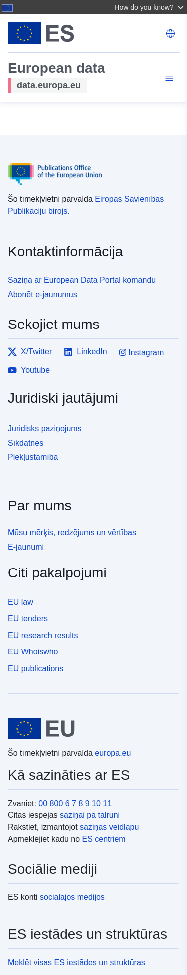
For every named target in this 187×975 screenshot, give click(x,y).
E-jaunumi (26, 547)
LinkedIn (85, 351)
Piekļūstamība (33, 457)
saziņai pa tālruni (90, 815)
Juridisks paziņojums (45, 428)
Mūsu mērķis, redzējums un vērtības (72, 532)
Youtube (29, 370)
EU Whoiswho (33, 652)
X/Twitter (30, 351)
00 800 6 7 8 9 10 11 (75, 803)
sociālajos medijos (72, 897)
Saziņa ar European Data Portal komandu (82, 280)
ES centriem (104, 839)
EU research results (43, 635)
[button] (150, 7)
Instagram (141, 352)
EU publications (35, 668)
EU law (20, 602)
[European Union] (90, 728)
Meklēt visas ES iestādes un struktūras (76, 962)
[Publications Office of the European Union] (89, 167)
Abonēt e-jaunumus (42, 294)
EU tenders (28, 618)
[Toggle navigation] (167, 79)
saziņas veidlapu (109, 827)
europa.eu (113, 753)
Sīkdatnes (25, 443)
